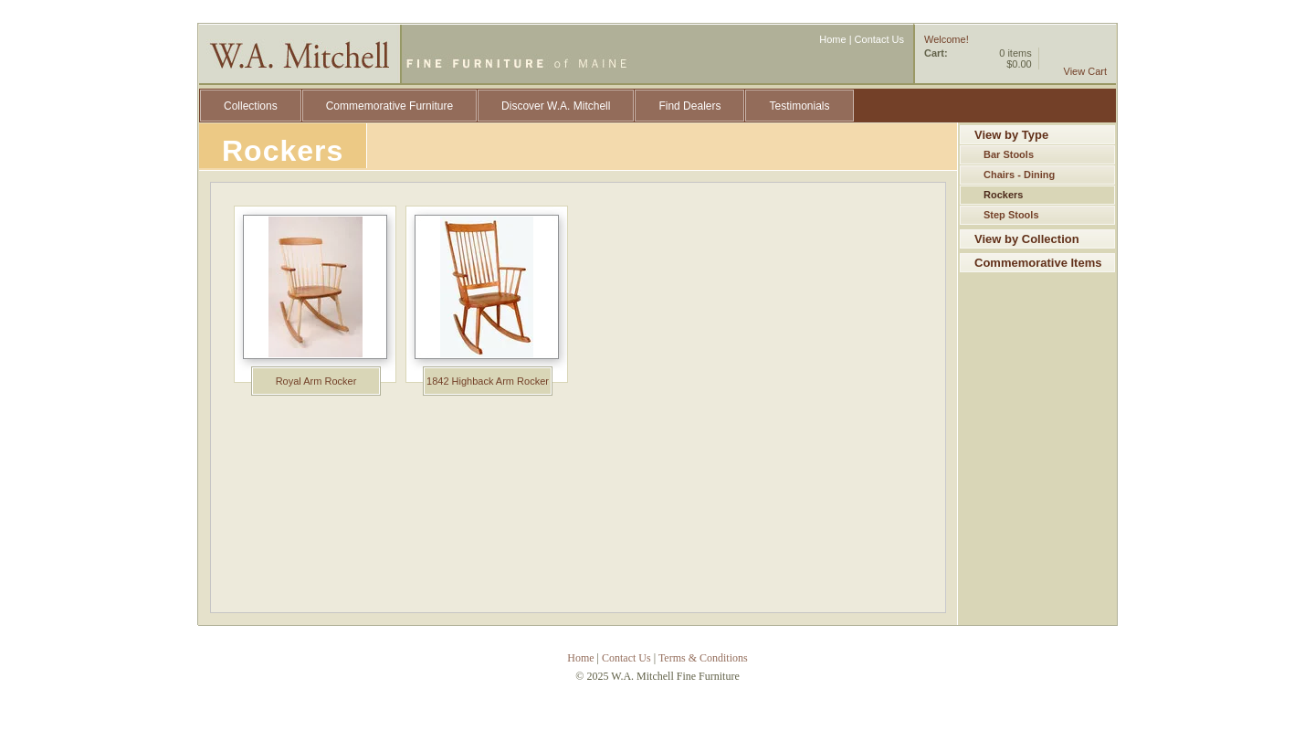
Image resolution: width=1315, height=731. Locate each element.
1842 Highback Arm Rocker (487, 381)
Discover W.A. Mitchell (555, 106)
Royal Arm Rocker (316, 381)
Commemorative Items (1037, 263)
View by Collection (1026, 239)
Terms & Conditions (703, 658)
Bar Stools (1009, 154)
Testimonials (799, 106)
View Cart (1085, 71)
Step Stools (1011, 214)
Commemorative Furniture (389, 106)
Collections (251, 106)
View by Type (1011, 135)
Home (832, 39)
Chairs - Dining (1019, 174)
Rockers (1003, 194)
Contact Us (879, 39)
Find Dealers (689, 106)
